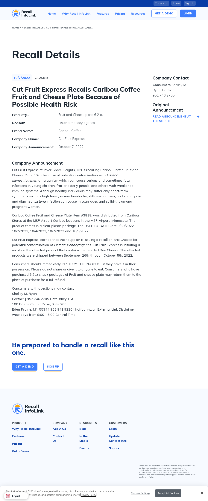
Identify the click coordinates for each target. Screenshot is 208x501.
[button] (138, 13)
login (187, 13)
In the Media (83, 438)
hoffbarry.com (86, 309)
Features (18, 436)
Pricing (17, 444)
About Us (59, 429)
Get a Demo (164, 13)
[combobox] (16, 496)
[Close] (202, 494)
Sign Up (189, 3)
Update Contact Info (118, 438)
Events (84, 448)
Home (15, 27)
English (13, 496)
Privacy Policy (148, 477)
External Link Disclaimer (116, 309)
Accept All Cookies (168, 494)
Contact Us (161, 3)
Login (113, 429)
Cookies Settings (140, 494)
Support (115, 448)
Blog (82, 429)
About (176, 3)
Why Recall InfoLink (26, 429)
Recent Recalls (33, 27)
